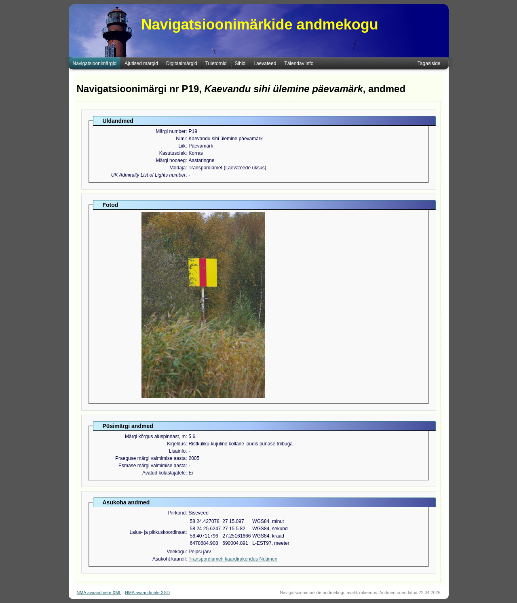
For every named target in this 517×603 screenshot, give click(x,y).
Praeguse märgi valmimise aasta (150, 458)
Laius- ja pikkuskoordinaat (157, 532)
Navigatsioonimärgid (95, 63)
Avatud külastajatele (164, 473)
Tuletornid (216, 63)
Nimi (181, 138)
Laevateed (264, 63)
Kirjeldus (176, 444)
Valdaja (178, 168)
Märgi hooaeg (171, 160)
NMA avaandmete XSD (147, 592)
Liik (182, 146)
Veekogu (176, 552)
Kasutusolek (172, 153)
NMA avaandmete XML (99, 592)
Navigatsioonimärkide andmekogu (259, 24)
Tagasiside (429, 63)
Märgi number (171, 131)
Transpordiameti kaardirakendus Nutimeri (233, 559)
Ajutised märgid (141, 63)
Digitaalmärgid (181, 63)
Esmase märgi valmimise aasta (152, 465)
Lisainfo (177, 451)
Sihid (240, 63)
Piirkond (177, 513)
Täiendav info (298, 63)
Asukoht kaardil (169, 559)
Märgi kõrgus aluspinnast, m (155, 436)
